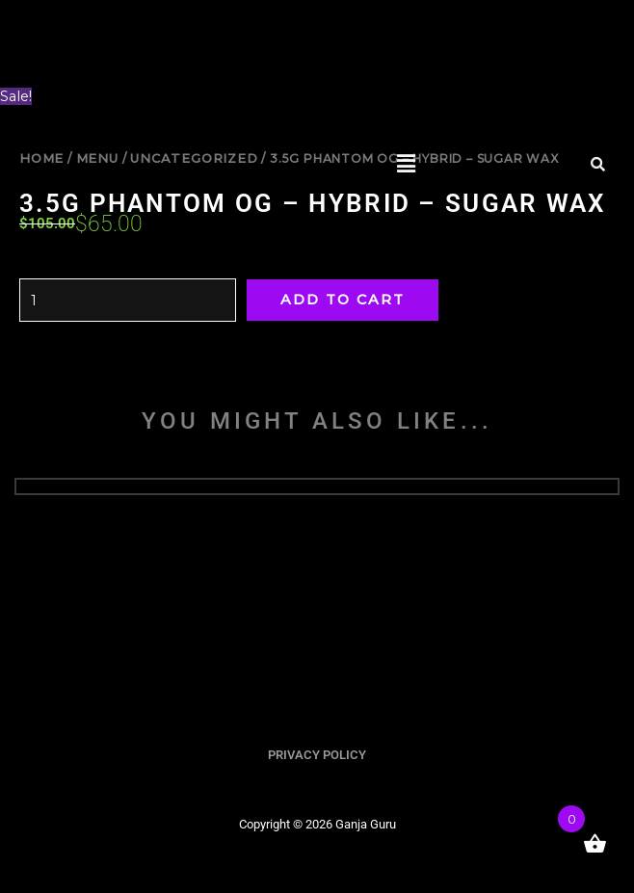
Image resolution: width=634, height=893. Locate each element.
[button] (406, 163)
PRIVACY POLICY (317, 755)
